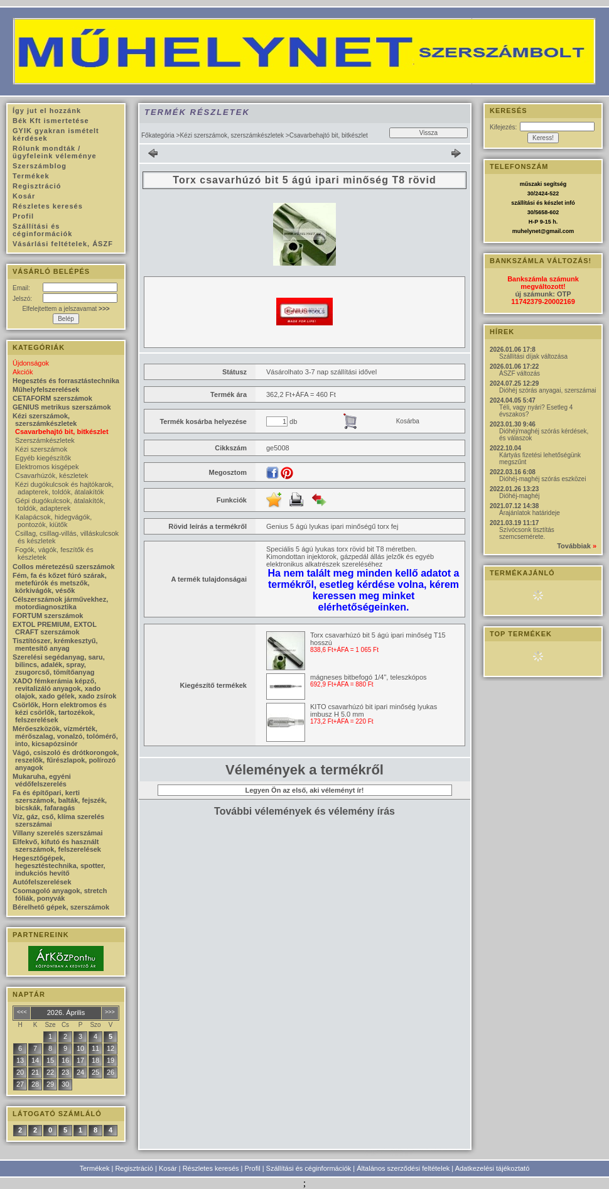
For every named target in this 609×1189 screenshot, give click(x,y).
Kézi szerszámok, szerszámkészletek (232, 135)
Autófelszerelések (42, 882)
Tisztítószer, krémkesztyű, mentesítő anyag (55, 644)
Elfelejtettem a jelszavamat (65, 308)
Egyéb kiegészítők (43, 458)
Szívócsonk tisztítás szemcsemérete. (526, 533)
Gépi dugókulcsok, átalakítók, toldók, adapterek (60, 504)
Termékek (95, 1168)
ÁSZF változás (519, 373)
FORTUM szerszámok (48, 615)
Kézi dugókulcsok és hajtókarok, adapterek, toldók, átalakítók (64, 488)
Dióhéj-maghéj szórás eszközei (542, 478)
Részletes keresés (211, 1168)
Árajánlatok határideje (529, 512)
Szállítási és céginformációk (309, 1168)
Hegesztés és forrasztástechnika (66, 380)
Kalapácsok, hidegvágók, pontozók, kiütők (53, 520)
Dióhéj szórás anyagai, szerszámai (547, 390)
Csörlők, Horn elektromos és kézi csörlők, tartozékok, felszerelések (60, 712)
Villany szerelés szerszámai (58, 833)
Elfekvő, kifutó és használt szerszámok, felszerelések (57, 845)
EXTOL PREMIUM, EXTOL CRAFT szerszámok (55, 628)
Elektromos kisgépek (47, 466)
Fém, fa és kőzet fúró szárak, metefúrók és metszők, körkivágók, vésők (60, 583)
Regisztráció (134, 1168)
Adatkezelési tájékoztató (492, 1168)
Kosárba (407, 421)
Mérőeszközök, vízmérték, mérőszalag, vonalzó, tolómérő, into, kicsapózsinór (65, 736)
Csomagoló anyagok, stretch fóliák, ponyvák (60, 894)
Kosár (168, 1168)
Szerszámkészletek (45, 440)
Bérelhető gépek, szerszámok (61, 907)
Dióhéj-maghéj (519, 495)
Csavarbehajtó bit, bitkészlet (62, 431)
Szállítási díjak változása (533, 356)
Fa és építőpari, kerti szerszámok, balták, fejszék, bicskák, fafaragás (60, 800)
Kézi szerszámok (41, 449)
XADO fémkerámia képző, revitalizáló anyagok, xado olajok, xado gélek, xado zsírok (64, 688)
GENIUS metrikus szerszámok (62, 407)
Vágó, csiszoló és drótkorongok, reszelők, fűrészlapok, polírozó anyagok (66, 760)
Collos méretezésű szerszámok (64, 566)
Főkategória (158, 135)
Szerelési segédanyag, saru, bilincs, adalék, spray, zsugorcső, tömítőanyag (59, 664)
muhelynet (526, 231)
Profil (253, 1168)
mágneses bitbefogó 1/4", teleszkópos (368, 677)
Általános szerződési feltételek (403, 1168)
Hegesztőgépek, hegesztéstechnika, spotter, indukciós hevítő (59, 865)
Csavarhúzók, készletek (51, 475)
